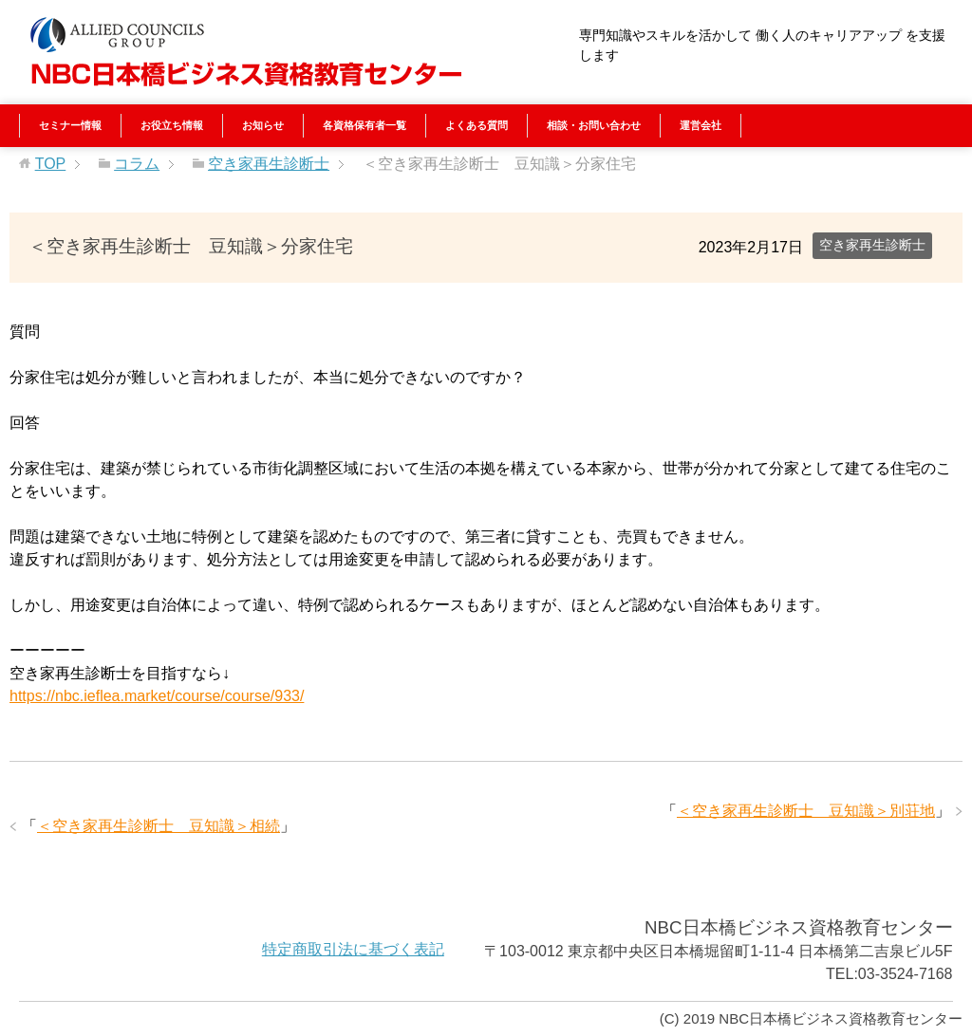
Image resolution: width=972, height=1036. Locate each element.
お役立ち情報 (171, 125)
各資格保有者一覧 (364, 125)
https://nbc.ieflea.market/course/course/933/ (156, 696)
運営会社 (700, 125)
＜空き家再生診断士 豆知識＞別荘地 (806, 811)
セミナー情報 (70, 125)
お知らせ (263, 125)
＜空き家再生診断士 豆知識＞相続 (158, 826)
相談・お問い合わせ (594, 125)
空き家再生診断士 (872, 244)
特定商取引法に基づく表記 (353, 949)
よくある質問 (476, 125)
